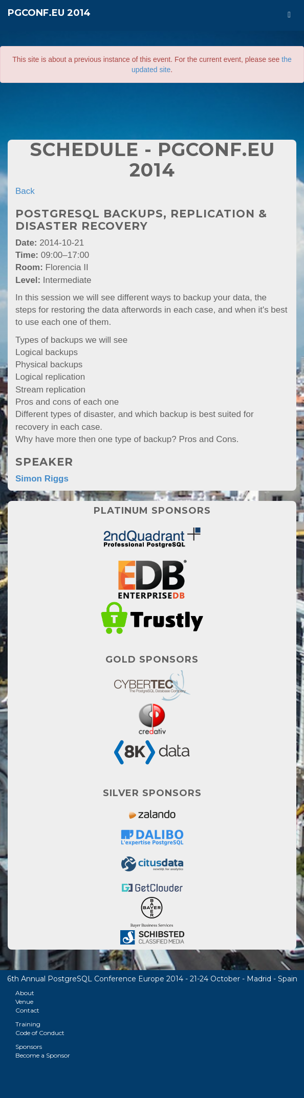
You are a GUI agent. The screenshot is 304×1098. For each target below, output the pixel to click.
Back (25, 191)
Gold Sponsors (152, 659)
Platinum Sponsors (152, 510)
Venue (24, 1001)
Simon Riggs (42, 479)
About (24, 993)
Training (27, 1024)
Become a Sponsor (42, 1055)
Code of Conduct (39, 1033)
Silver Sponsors (152, 793)
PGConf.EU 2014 (49, 12)
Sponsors (28, 1046)
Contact (27, 1010)
